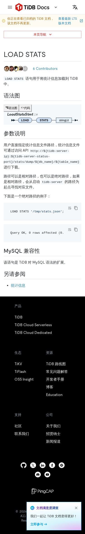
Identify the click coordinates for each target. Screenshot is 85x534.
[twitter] (33, 465)
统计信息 (18, 285)
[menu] (10, 7)
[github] (23, 465)
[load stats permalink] (49, 54)
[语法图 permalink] (23, 95)
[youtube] (47, 474)
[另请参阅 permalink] (29, 274)
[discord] (38, 474)
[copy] (76, 208)
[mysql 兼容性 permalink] (43, 251)
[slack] (61, 465)
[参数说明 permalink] (29, 133)
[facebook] (52, 465)
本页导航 (43, 34)
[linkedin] (42, 465)
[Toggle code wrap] (69, 208)
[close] (76, 508)
